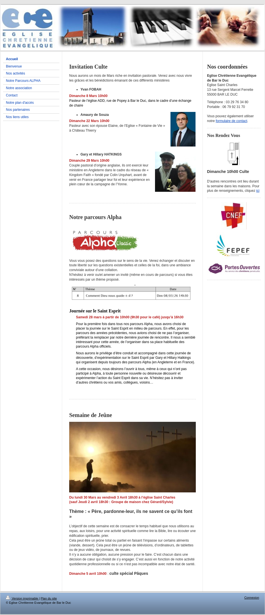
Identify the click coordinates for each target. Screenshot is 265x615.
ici (257, 191)
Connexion (251, 597)
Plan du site (49, 598)
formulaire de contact (231, 121)
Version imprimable (22, 598)
